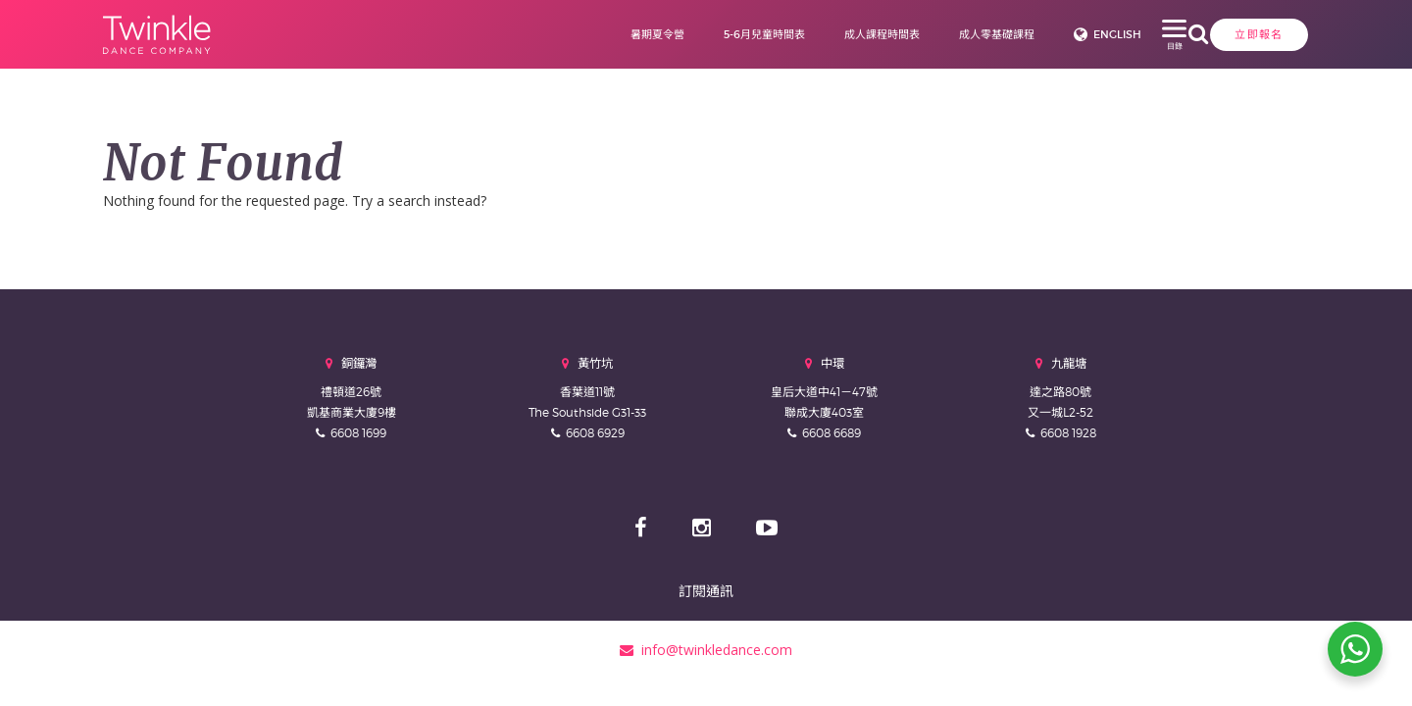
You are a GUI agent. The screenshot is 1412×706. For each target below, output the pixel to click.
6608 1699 (358, 433)
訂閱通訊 (706, 590)
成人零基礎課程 (905, 34)
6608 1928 (1068, 433)
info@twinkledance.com (706, 649)
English (1026, 34)
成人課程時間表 (791, 34)
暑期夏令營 (566, 34)
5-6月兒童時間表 (673, 34)
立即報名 (1138, 34)
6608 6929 (595, 433)
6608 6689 (831, 433)
